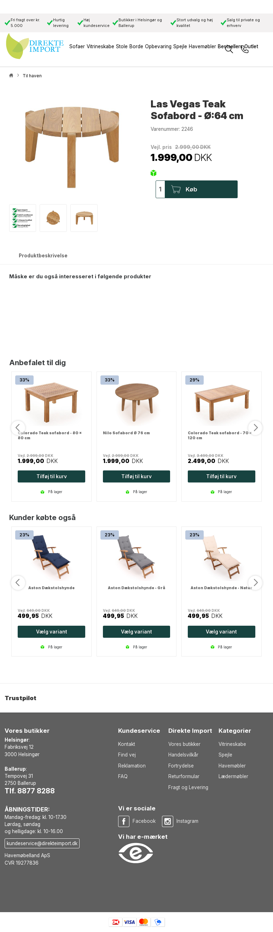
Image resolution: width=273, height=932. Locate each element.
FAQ (123, 776)
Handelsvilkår (183, 755)
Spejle (225, 755)
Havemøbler (232, 766)
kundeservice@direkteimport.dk (42, 843)
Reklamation (132, 766)
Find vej (127, 755)
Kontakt (126, 744)
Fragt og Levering (188, 787)
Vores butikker (184, 744)
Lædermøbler (233, 776)
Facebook (144, 821)
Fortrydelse (181, 766)
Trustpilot (20, 698)
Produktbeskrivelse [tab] (43, 255)
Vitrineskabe (232, 744)
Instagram (187, 821)
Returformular (183, 776)
